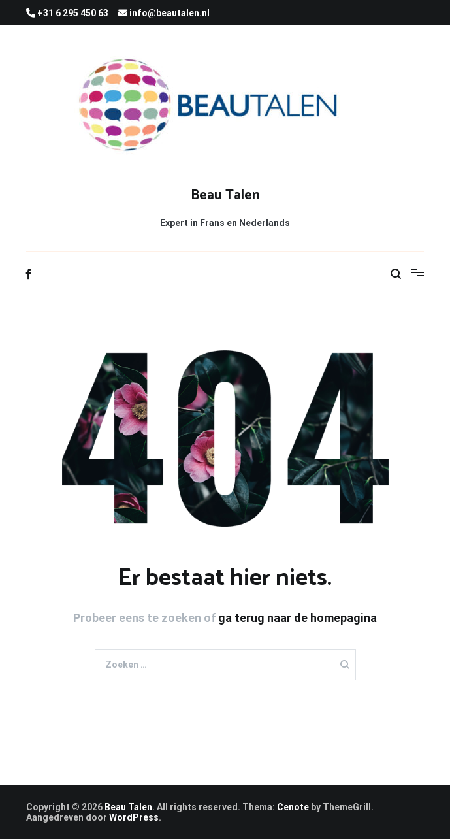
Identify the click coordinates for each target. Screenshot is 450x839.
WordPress (134, 817)
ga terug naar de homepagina (297, 618)
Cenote (293, 807)
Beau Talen (225, 195)
